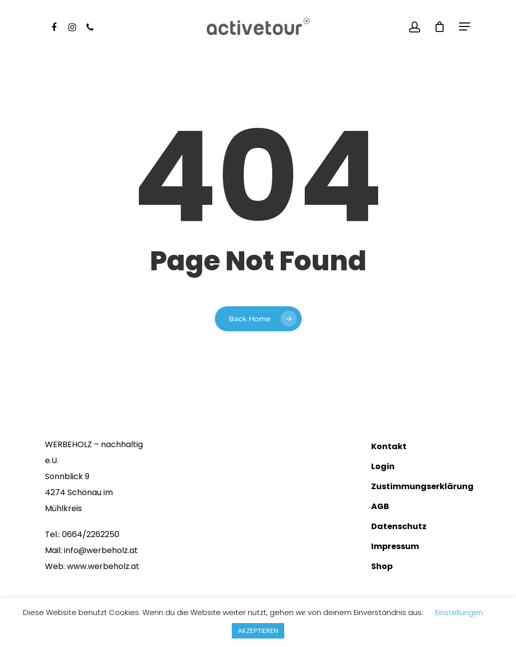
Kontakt (389, 446)
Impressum (395, 546)
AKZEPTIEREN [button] (258, 631)
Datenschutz (399, 526)
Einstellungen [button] (459, 612)
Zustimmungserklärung (421, 486)
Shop (382, 566)
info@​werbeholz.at (101, 550)
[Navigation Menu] (465, 26)
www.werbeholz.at (103, 566)
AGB (380, 506)
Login (383, 466)
